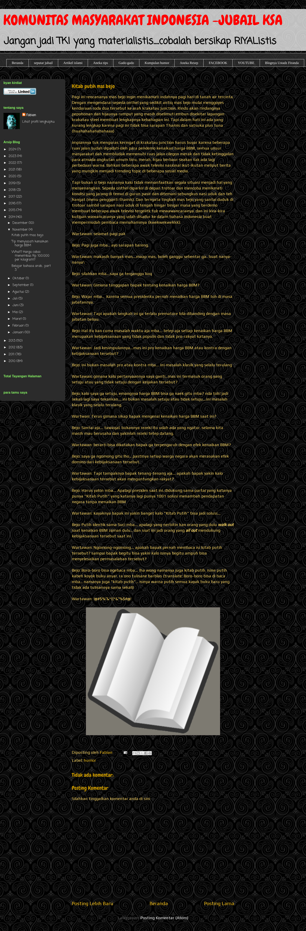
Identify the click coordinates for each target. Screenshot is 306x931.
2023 (13, 156)
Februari (19, 325)
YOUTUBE (246, 63)
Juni (16, 305)
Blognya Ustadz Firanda (282, 63)
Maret (17, 319)
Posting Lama (219, 903)
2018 (13, 190)
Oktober (19, 278)
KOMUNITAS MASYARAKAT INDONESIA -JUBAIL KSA (143, 20)
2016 (13, 203)
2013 (12, 340)
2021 (12, 169)
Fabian (31, 115)
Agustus (18, 291)
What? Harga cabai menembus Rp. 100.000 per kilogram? (30, 256)
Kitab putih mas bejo (27, 235)
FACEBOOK (218, 63)
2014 (12, 217)
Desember (20, 223)
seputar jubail (43, 63)
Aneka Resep (189, 63)
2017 (12, 196)
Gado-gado (126, 63)
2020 (13, 176)
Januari (18, 332)
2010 (13, 361)
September (21, 285)
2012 (12, 347)
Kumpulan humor (157, 63)
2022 (13, 163)
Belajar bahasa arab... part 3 (31, 268)
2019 (13, 183)
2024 (13, 149)
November (20, 229)
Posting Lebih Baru (92, 903)
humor (90, 760)
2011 (12, 354)
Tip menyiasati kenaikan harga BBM (30, 243)
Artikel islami (72, 63)
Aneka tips (100, 63)
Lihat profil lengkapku (38, 121)
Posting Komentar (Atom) (164, 917)
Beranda (17, 63)
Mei (15, 312)
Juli (15, 298)
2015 (12, 210)
